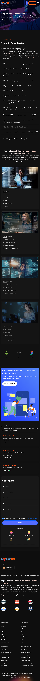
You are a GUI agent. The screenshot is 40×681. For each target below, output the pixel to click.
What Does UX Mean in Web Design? (15, 127)
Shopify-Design (4, 660)
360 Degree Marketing (26, 657)
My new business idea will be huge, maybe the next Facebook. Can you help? (20, 121)
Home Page (4, 9)
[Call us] (27, 3)
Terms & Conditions (32, 518)
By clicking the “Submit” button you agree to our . (20, 518)
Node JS (23, 631)
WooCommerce (24, 636)
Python (22, 639)
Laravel (22, 634)
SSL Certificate (24, 649)
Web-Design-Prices (5, 636)
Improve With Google (26, 660)
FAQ (2, 634)
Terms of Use (18, 677)
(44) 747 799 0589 (7, 457)
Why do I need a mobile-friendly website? (17, 86)
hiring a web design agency (26, 57)
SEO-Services (4, 665)
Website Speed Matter (26, 652)
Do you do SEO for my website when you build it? (19, 115)
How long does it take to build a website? (16, 69)
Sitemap (11, 677)
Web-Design (3, 649)
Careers (2, 631)
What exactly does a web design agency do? (18, 64)
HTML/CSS (23, 626)
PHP (22, 628)
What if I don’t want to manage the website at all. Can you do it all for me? (21, 109)
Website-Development (6, 652)
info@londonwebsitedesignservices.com (13, 443)
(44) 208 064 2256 (7, 455)
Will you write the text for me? (13, 91)
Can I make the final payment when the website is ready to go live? (19, 102)
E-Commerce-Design (5, 655)
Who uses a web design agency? (14, 49)
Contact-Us (3, 628)
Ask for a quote (9, 383)
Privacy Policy (27, 677)
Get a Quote (32, 3)
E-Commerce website (11, 16)
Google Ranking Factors (26, 655)
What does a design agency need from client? (18, 81)
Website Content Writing (26, 663)
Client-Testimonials (5, 642)
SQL (22, 642)
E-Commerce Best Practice (27, 665)
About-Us (3, 626)
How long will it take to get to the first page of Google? (18, 75)
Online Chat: (7, 470)
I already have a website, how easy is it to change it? (20, 132)
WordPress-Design (5, 657)
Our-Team (3, 639)
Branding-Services (5, 663)
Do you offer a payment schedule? (14, 96)
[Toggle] (38, 3)
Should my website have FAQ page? (15, 139)
